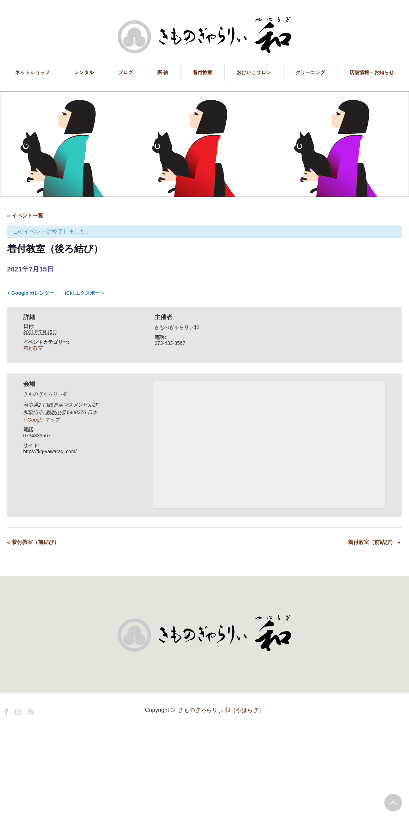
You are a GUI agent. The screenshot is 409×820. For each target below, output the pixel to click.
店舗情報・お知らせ (371, 72)
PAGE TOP (393, 803)
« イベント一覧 (25, 216)
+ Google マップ (41, 420)
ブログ (125, 72)
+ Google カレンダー (30, 293)
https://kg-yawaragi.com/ (50, 451)
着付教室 (202, 72)
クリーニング (310, 72)
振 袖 (163, 72)
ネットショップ (32, 72)
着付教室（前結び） (33, 542)
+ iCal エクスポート (83, 293)
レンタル (84, 72)
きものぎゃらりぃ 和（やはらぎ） (221, 710)
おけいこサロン (254, 72)
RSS (29, 710)
